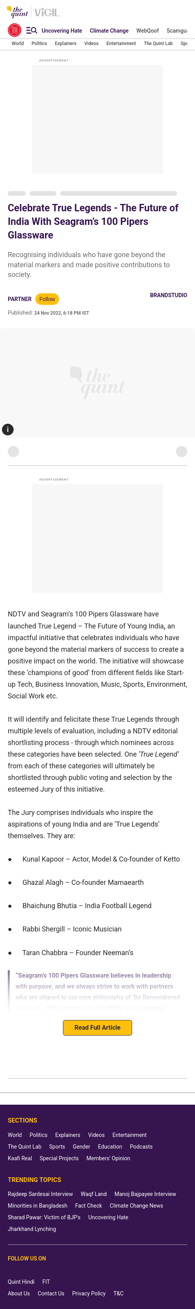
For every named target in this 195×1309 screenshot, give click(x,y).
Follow (47, 299)
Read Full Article (97, 1027)
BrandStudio (168, 295)
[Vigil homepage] (47, 16)
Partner (19, 299)
